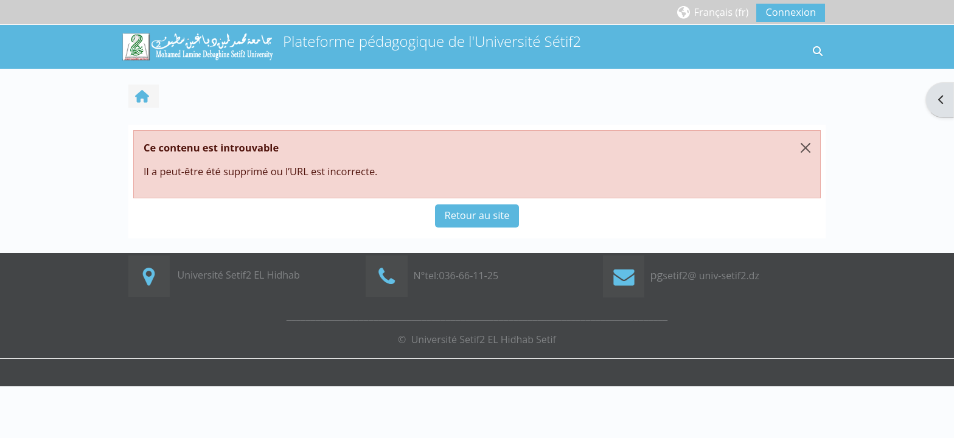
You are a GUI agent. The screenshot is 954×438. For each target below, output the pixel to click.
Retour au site (477, 215)
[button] (712, 11)
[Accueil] (197, 45)
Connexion (790, 12)
